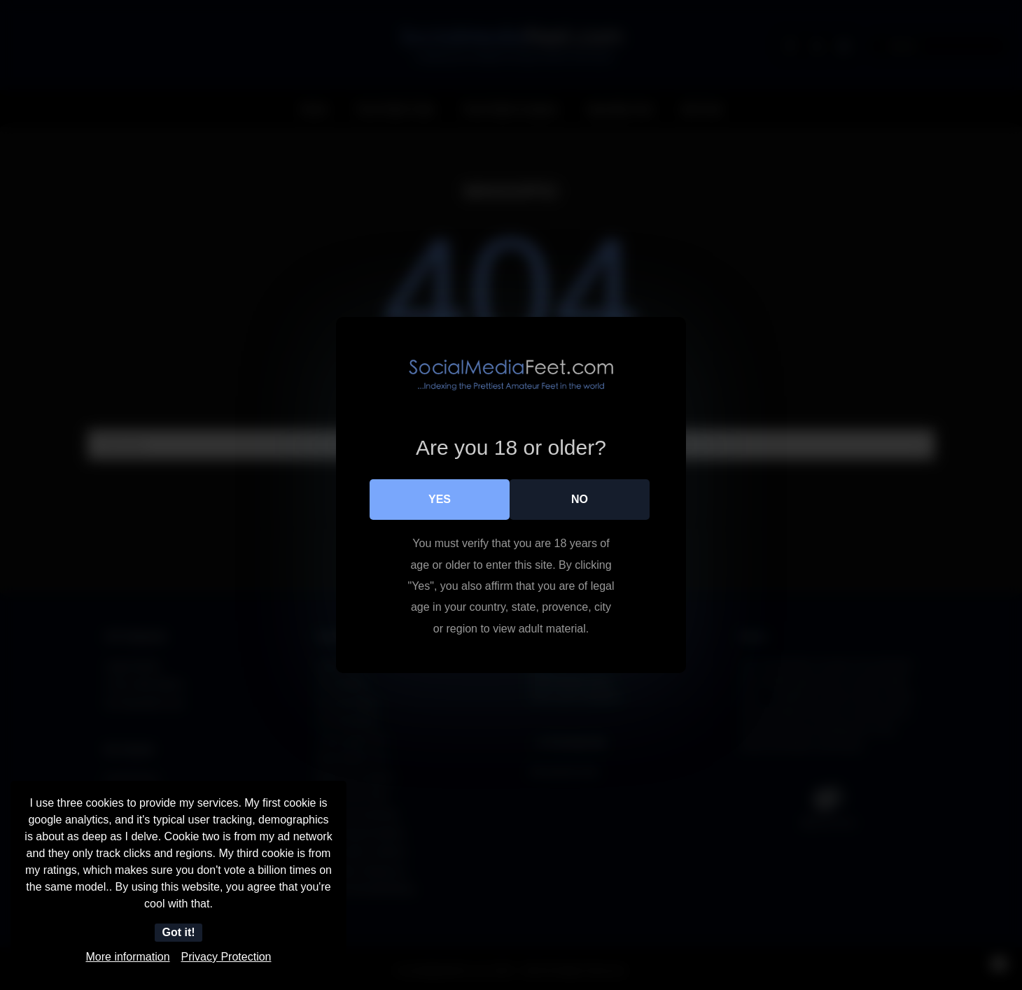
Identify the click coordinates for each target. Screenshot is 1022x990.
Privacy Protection (226, 957)
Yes (439, 499)
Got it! (178, 932)
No (579, 499)
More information (128, 957)
